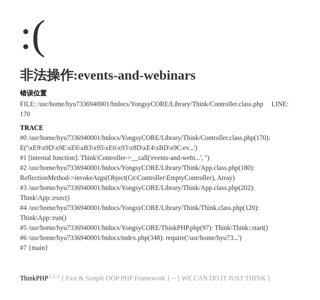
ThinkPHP (34, 278)
